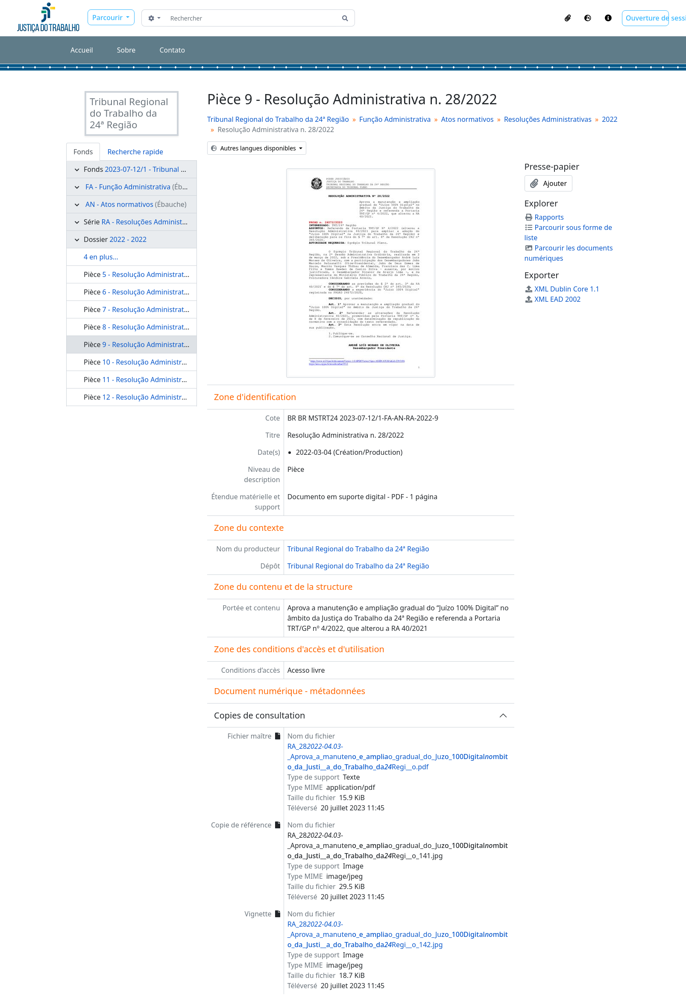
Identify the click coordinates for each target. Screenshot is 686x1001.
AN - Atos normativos (119, 204)
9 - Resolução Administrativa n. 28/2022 (166, 344)
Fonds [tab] (83, 151)
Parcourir (108, 17)
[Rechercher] (251, 17)
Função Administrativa (395, 119)
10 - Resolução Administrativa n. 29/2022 (168, 362)
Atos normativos (467, 119)
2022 (610, 119)
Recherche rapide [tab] (135, 151)
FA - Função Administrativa (127, 186)
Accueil (81, 50)
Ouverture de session (647, 18)
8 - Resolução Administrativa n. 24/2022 (166, 327)
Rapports (544, 217)
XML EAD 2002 (553, 299)
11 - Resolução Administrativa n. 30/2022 (168, 379)
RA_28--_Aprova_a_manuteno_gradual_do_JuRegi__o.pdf (397, 756)
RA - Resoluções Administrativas (153, 222)
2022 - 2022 (128, 239)
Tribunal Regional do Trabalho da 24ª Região (278, 119)
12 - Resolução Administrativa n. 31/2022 (168, 397)
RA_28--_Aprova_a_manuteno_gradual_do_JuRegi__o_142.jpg (397, 934)
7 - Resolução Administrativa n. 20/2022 (166, 309)
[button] (568, 18)
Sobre (126, 50)
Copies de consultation (259, 715)
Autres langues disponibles (254, 148)
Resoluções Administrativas (548, 119)
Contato (172, 50)
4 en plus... (101, 257)
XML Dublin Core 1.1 (562, 289)
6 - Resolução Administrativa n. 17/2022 (166, 292)
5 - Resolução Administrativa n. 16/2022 (166, 274)
